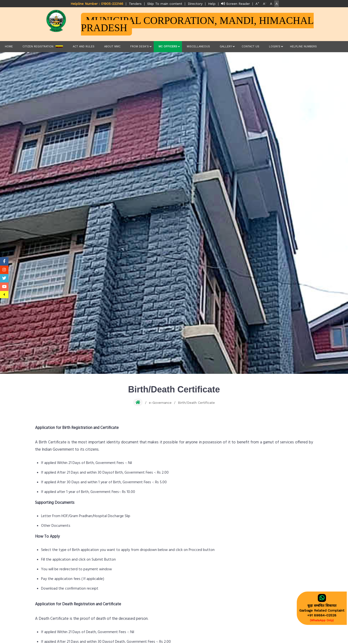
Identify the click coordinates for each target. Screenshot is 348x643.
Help (212, 4)
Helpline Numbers (303, 46)
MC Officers (168, 46)
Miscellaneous (198, 46)
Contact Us (250, 46)
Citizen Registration (42, 47)
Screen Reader (235, 4)
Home (9, 46)
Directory (195, 4)
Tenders (135, 4)
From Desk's (139, 46)
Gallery (226, 46)
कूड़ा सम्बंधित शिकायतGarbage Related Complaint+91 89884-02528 (321, 608)
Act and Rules (83, 46)
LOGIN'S (274, 46)
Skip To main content (164, 4)
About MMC (112, 46)
